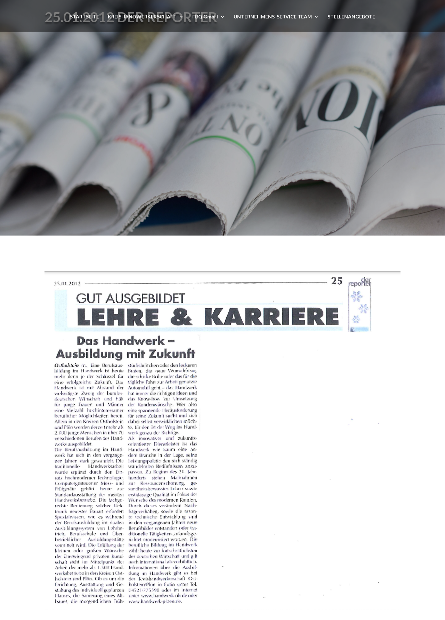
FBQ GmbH (205, 16)
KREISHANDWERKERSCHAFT (142, 16)
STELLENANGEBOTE (351, 16)
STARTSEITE (84, 16)
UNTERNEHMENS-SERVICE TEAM (273, 16)
